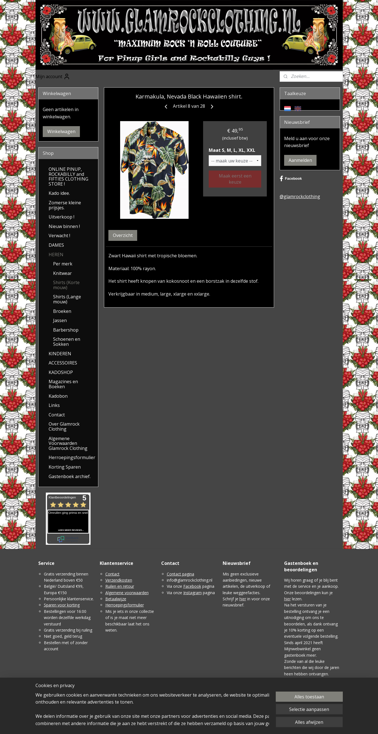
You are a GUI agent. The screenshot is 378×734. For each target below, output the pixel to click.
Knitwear (62, 273)
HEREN (56, 254)
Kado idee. (59, 193)
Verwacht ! (59, 235)
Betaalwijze (115, 598)
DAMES (56, 245)
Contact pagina (180, 574)
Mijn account (52, 76)
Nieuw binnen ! (64, 226)
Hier (287, 680)
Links (54, 405)
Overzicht (123, 235)
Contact (57, 415)
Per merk (62, 264)
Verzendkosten (118, 580)
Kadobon (58, 396)
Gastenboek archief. (70, 476)
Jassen (60, 320)
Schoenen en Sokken (66, 341)
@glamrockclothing (300, 196)
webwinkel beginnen (215, 724)
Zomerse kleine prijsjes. (65, 205)
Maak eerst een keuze (235, 179)
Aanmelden (300, 160)
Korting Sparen (65, 467)
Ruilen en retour (119, 586)
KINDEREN (60, 354)
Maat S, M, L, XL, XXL (232, 150)
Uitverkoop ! (61, 217)
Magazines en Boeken (63, 384)
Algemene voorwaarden (127, 592)
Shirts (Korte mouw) (66, 285)
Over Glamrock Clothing (64, 426)
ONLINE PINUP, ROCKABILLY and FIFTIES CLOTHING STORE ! (68, 176)
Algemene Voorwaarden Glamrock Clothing (68, 443)
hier (242, 598)
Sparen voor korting (62, 605)
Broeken (62, 311)
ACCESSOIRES (63, 363)
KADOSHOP (61, 372)
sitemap (182, 724)
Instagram (192, 592)
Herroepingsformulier (72, 457)
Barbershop (66, 330)
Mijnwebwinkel (264, 724)
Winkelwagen (61, 131)
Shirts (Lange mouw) (67, 299)
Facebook (291, 178)
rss (194, 724)
